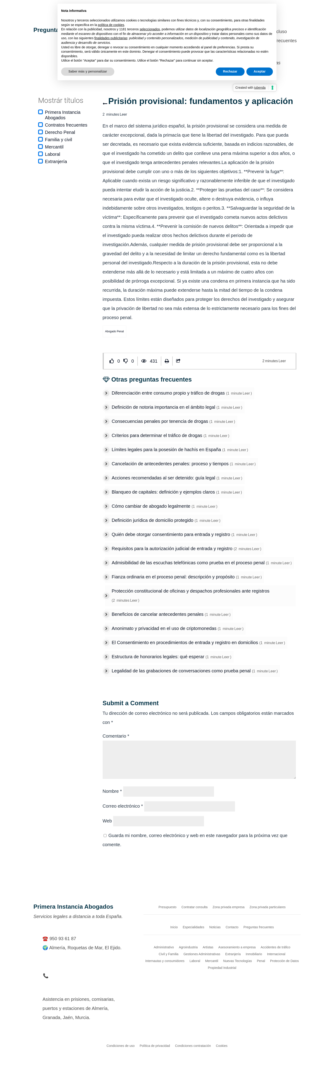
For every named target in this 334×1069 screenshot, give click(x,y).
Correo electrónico (123, 806)
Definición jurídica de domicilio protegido (153, 520)
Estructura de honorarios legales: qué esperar (159, 656)
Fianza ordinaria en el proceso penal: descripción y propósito (174, 576)
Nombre (112, 791)
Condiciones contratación (193, 1045)
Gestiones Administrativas (201, 954)
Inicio (174, 927)
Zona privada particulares (268, 907)
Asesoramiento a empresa (237, 947)
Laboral (52, 154)
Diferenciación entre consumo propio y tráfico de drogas (169, 392)
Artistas (208, 947)
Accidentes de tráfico (275, 947)
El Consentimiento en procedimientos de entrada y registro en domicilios (185, 642)
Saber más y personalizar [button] (87, 71)
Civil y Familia (168, 954)
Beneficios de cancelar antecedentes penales (158, 614)
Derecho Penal (60, 132)
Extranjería (56, 161)
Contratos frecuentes (66, 124)
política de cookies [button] (111, 25)
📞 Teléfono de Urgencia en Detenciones (84, 975)
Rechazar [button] (230, 71)
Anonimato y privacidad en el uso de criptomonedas (165, 628)
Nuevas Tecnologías (237, 960)
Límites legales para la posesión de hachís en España (167, 449)
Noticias (215, 927)
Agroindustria (188, 947)
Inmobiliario (254, 954)
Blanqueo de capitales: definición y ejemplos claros (164, 491)
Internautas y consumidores (165, 960)
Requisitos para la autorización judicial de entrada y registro (173, 548)
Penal (261, 960)
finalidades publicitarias (111, 38)
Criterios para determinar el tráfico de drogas (158, 435)
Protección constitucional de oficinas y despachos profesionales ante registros (191, 590)
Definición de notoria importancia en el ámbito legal (164, 407)
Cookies (221, 1045)
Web (107, 820)
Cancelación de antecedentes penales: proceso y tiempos (171, 463)
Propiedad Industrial (222, 967)
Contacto (232, 927)
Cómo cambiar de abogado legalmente (152, 506)
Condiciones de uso (121, 1045)
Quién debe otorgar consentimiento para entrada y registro (172, 534)
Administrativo (164, 947)
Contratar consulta (194, 907)
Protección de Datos (284, 960)
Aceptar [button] (260, 71)
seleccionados (150, 29)
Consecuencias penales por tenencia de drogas (160, 421)
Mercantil (54, 146)
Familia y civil (58, 139)
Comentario (116, 736)
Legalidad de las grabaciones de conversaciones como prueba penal (182, 670)
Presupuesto (168, 907)
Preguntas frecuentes (258, 927)
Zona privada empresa (229, 907)
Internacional (276, 954)
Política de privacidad (155, 1045)
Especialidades (193, 927)
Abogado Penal (114, 331)
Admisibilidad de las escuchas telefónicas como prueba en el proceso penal (189, 562)
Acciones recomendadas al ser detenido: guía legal (164, 477)
